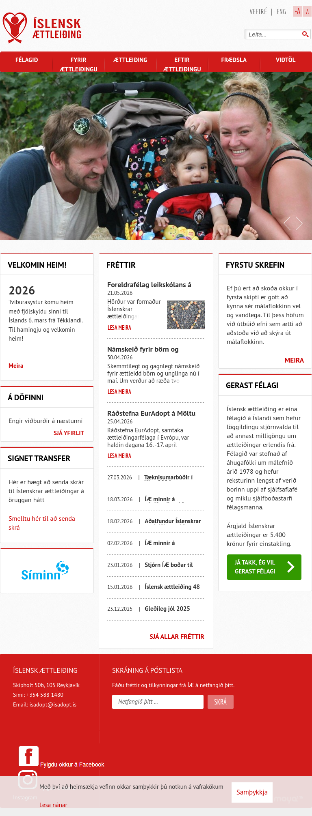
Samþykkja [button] (252, 792)
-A (306, 11)
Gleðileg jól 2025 (167, 608)
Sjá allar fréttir (177, 636)
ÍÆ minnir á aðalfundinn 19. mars (172, 502)
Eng (281, 11)
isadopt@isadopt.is (52, 704)
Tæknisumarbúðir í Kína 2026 (168, 480)
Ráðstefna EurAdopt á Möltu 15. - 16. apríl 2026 (151, 416)
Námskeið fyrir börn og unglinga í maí (143, 352)
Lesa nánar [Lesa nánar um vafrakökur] (53, 805)
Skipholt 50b (28, 685)
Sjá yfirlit (69, 433)
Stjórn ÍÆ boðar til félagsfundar (169, 567)
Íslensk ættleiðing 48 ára (172, 589)
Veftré (258, 11)
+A (298, 11)
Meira (16, 365)
